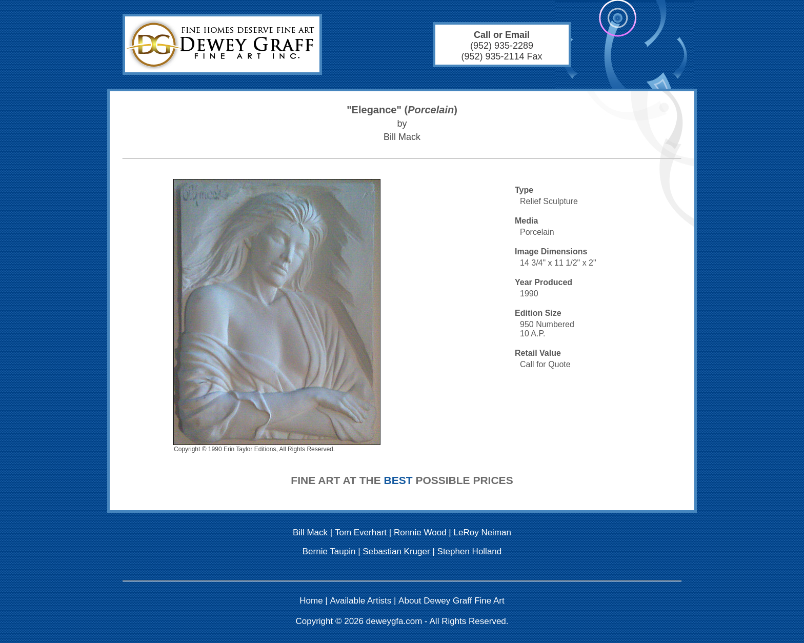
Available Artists (361, 601)
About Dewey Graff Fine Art (451, 601)
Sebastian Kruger (396, 551)
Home (311, 601)
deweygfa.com (394, 621)
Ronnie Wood (420, 532)
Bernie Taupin (329, 551)
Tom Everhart (361, 532)
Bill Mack (310, 532)
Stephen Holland (469, 551)
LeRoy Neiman (482, 532)
